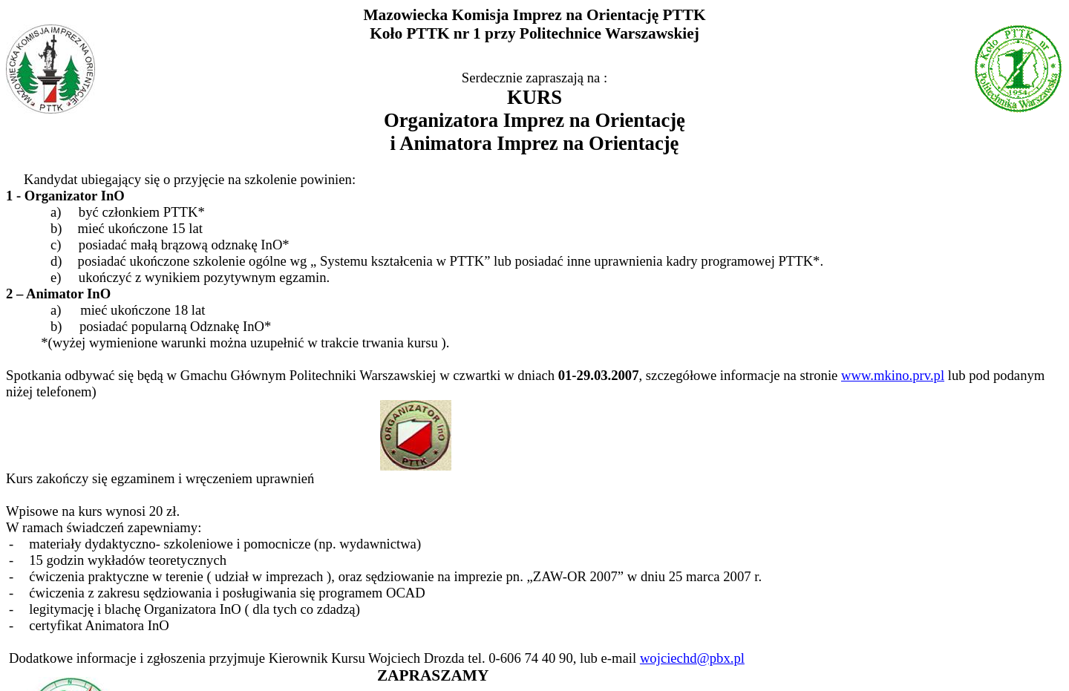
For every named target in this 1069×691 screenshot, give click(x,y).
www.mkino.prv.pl (892, 375)
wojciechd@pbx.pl (692, 658)
